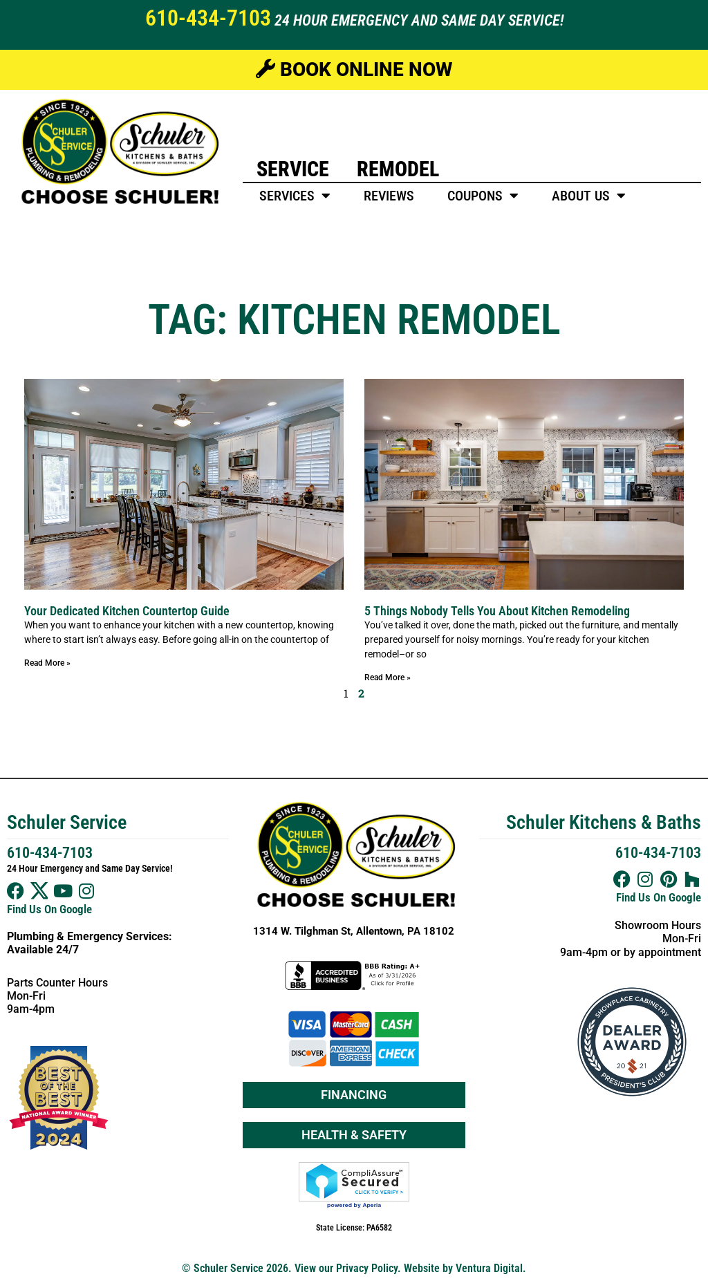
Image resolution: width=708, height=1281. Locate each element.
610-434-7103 (208, 18)
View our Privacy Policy (346, 1268)
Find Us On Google (49, 909)
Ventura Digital (489, 1268)
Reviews (389, 195)
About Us (589, 195)
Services (294, 195)
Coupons (483, 195)
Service (293, 169)
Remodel (398, 169)
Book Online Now (354, 69)
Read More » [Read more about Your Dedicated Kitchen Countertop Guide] (47, 663)
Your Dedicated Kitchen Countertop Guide (127, 611)
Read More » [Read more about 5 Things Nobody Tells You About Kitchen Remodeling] (387, 677)
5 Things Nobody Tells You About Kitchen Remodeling (497, 611)
